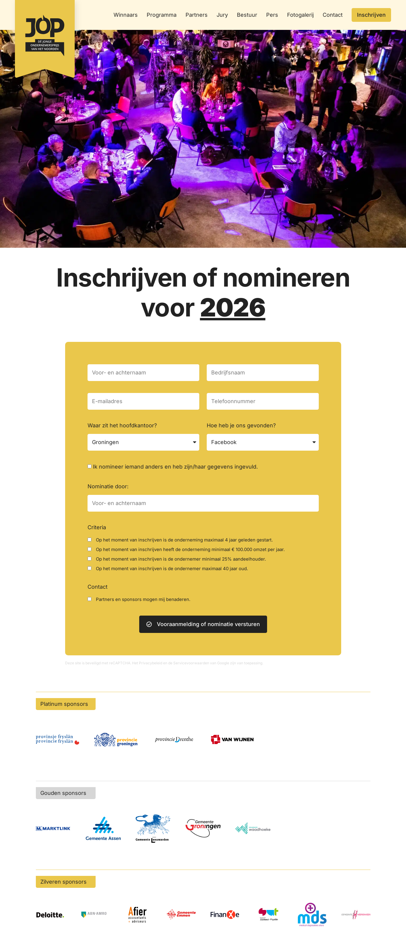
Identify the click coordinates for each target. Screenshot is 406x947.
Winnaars (126, 15)
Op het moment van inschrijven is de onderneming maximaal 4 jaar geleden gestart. (184, 540)
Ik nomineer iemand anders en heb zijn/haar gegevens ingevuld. (175, 466)
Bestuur (247, 15)
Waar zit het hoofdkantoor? (122, 425)
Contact (333, 15)
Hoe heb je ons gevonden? (241, 425)
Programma (162, 15)
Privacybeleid (150, 663)
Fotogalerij (300, 15)
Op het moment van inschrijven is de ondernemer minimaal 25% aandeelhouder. (181, 559)
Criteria (97, 527)
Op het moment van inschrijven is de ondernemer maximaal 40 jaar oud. (172, 568)
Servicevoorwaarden (191, 663)
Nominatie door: (108, 486)
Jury (222, 15)
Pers (272, 15)
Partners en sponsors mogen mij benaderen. (143, 599)
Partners (197, 15)
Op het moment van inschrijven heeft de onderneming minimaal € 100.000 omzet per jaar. (190, 549)
